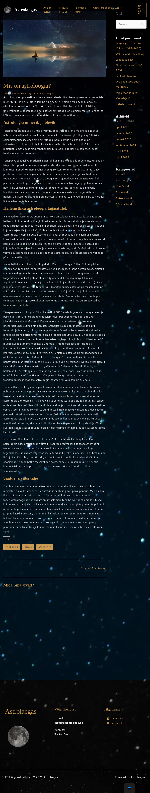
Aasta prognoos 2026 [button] (101, 7)
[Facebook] (115, 722)
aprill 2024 (123, 127)
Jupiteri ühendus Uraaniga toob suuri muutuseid (128, 81)
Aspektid (121, 174)
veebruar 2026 (125, 121)
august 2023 (124, 139)
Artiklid (47, 12)
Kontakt (62, 12)
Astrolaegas (25, 9)
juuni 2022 (122, 157)
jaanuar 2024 (124, 133)
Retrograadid (124, 198)
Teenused (77, 7)
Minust (61, 7)
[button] (139, 10)
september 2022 (126, 145)
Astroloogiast (124, 180)
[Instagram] (115, 718)
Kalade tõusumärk (127, 104)
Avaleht (47, 7)
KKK (74, 12)
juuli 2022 (122, 151)
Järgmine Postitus (92, 568)
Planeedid (122, 192)
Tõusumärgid (124, 204)
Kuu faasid (122, 186)
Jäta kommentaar (13, 93)
